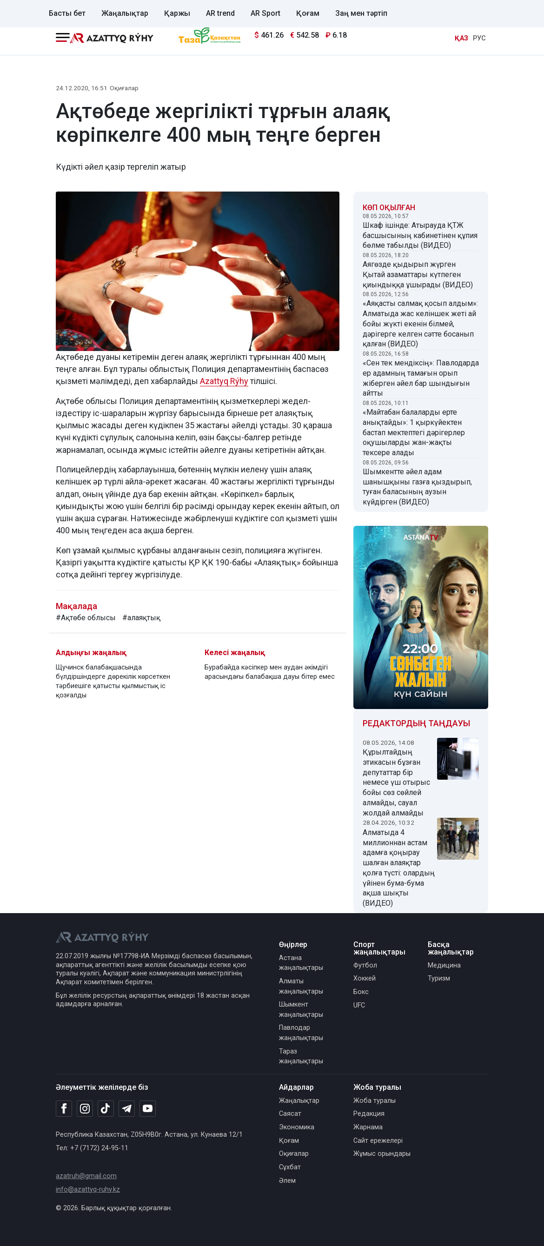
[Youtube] (148, 1109)
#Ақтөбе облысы (86, 617)
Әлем (287, 1181)
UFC (359, 1005)
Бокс (361, 992)
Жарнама (368, 1127)
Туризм (439, 978)
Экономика (296, 1127)
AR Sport (265, 13)
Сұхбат (290, 1167)
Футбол (365, 965)
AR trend (220, 13)
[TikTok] (106, 1108)
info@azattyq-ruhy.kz (88, 1189)
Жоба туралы (374, 1101)
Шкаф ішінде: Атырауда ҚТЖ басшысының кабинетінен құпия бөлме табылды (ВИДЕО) (420, 235)
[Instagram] (85, 1109)
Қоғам (307, 13)
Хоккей (364, 978)
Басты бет (67, 13)
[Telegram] (127, 1109)
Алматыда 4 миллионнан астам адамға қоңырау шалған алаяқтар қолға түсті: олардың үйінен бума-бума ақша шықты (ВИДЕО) (399, 868)
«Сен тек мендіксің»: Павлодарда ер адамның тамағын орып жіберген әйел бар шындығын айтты (421, 378)
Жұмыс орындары (382, 1154)
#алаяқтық (141, 617)
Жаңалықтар (124, 13)
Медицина (444, 965)
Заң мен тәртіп (361, 13)
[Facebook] (63, 1108)
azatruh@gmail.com (86, 1176)
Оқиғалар (124, 88)
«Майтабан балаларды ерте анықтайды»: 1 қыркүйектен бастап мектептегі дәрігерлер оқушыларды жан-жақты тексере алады (414, 432)
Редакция (369, 1114)
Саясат (290, 1114)
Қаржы (177, 13)
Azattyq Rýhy (224, 381)
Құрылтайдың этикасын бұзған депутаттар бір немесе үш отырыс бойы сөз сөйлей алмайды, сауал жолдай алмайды (396, 782)
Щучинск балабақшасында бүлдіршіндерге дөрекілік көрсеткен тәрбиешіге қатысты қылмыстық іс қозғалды (113, 681)
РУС (479, 38)
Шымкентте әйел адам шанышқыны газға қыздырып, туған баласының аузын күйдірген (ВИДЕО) (417, 486)
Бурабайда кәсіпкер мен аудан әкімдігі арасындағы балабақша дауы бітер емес (270, 672)
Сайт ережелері (378, 1141)
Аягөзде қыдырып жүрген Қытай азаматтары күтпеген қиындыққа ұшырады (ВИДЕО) (418, 274)
